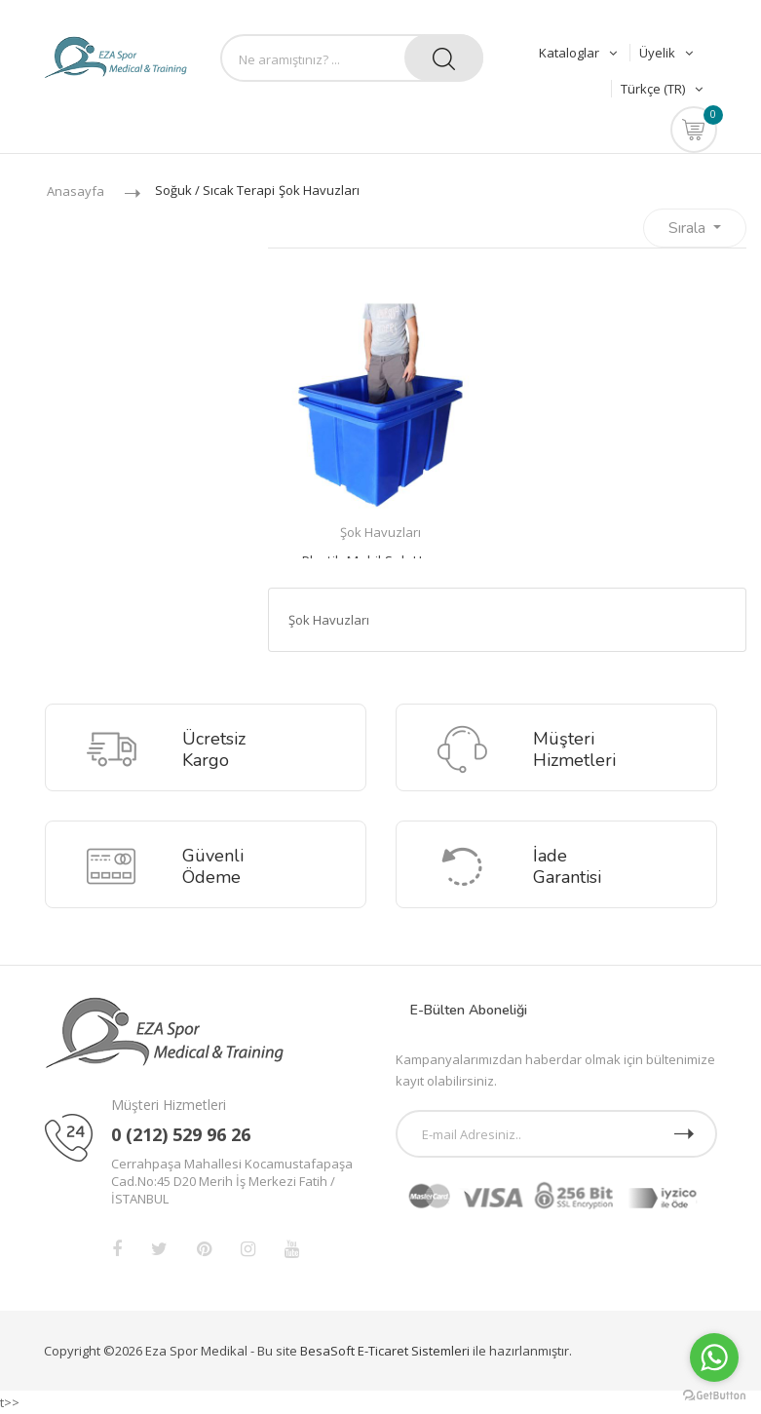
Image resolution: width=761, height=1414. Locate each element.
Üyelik (668, 52)
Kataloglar (580, 52)
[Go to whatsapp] (714, 1357)
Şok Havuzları (319, 190)
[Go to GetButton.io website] (714, 1394)
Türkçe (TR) (662, 88)
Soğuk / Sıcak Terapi (215, 190)
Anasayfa (75, 191)
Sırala (688, 228)
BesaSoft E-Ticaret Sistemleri (385, 1350)
